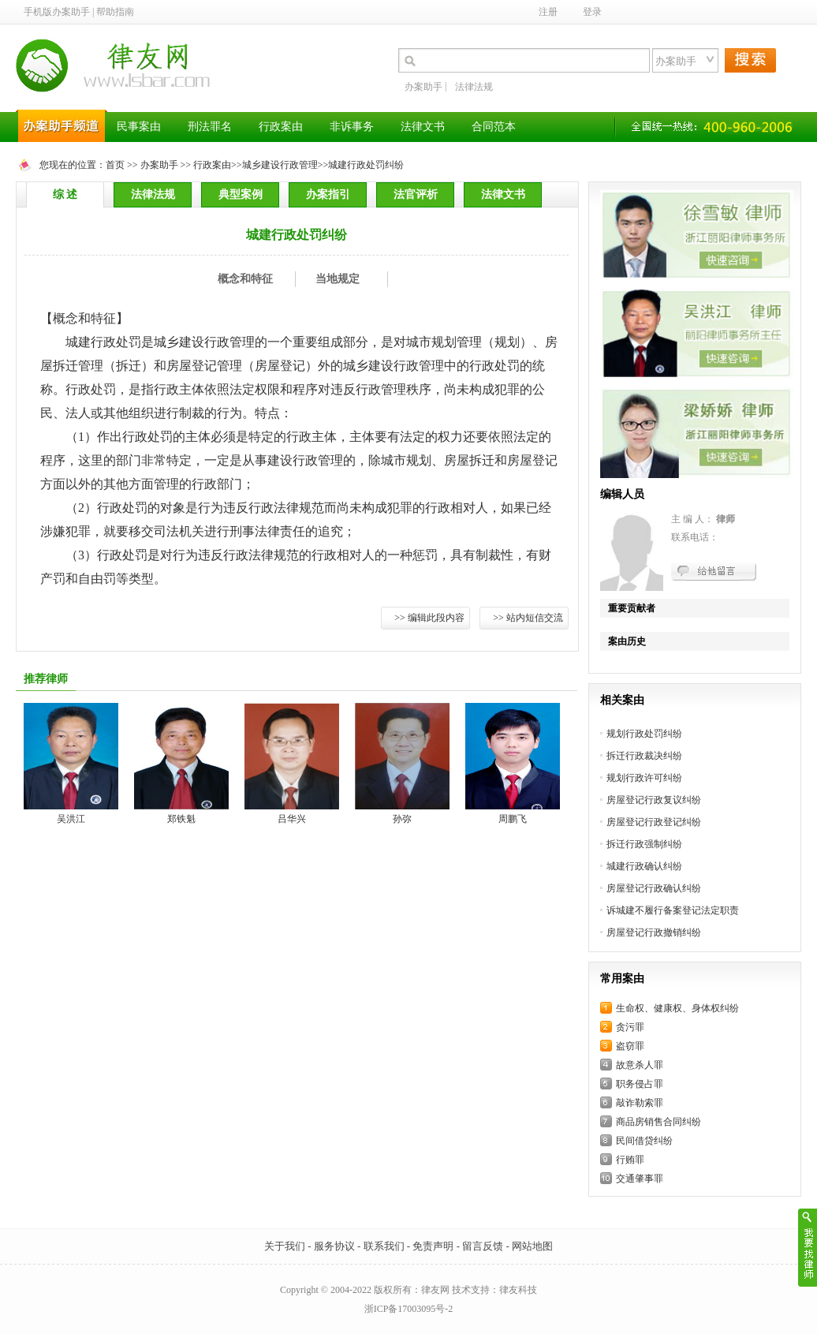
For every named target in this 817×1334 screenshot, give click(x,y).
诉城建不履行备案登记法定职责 (672, 910)
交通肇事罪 (639, 1178)
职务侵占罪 (639, 1083)
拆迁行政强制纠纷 (644, 844)
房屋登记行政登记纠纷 (653, 822)
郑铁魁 (181, 818)
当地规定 (337, 279)
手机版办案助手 (57, 11)
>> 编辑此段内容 (429, 617)
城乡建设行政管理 (280, 164)
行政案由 (212, 164)
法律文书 (503, 194)
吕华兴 (292, 818)
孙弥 (402, 818)
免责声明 (432, 1246)
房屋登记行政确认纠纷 (653, 888)
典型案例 (240, 194)
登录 (592, 11)
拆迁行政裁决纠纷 (644, 755)
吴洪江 (71, 818)
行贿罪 (630, 1159)
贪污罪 (630, 1027)
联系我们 (384, 1246)
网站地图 (532, 1246)
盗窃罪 (630, 1046)
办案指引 (328, 194)
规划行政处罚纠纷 (644, 733)
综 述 (65, 194)
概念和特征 (245, 279)
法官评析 (416, 194)
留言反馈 (482, 1246)
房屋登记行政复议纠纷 (653, 799)
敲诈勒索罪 (639, 1102)
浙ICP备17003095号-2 (408, 1308)
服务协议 (334, 1246)
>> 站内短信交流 (528, 617)
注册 (548, 11)
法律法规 (474, 86)
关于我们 (284, 1246)
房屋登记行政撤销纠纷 (653, 932)
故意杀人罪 (639, 1065)
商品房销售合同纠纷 (658, 1121)
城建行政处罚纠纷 (366, 164)
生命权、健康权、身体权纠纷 (677, 1008)
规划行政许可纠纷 (644, 777)
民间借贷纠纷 (644, 1140)
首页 (115, 164)
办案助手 (423, 86)
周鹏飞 (512, 818)
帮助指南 (115, 11)
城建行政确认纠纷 (644, 866)
